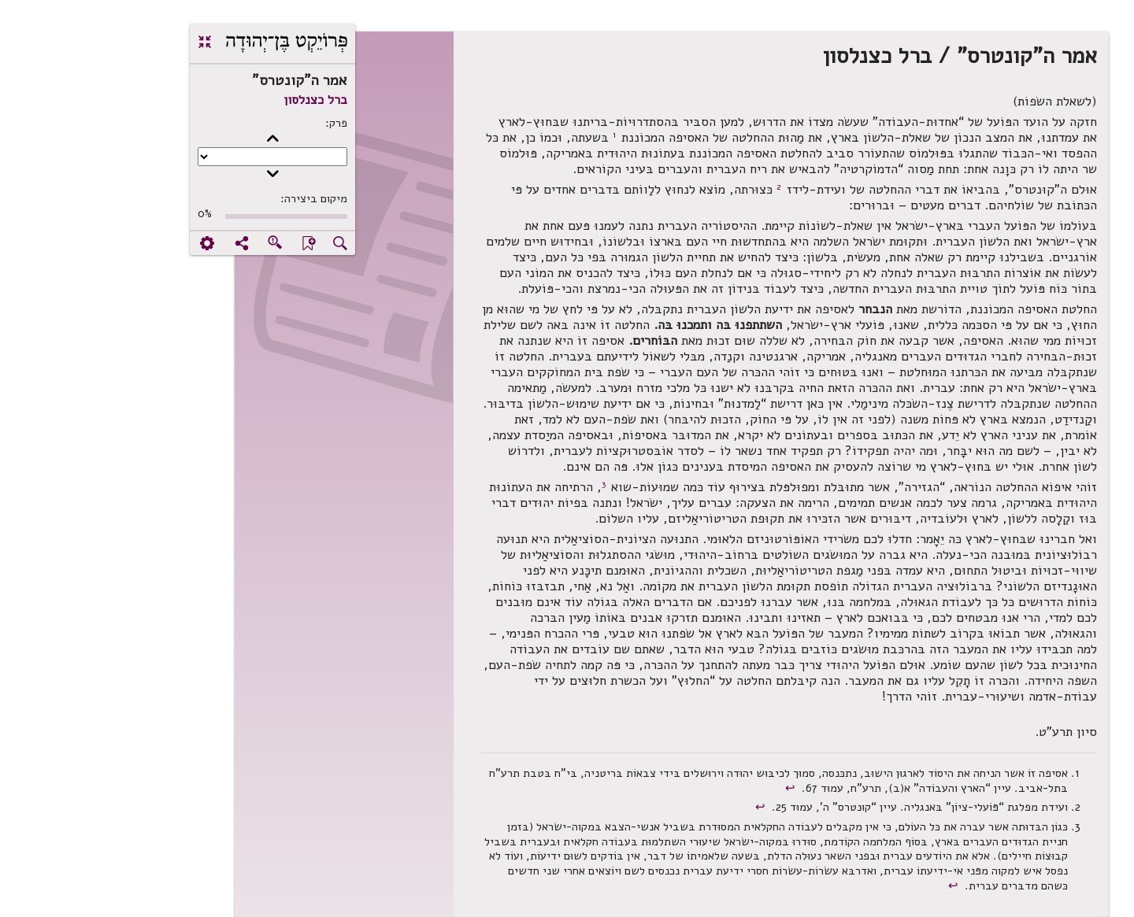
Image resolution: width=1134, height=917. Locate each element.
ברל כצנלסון (211, 100)
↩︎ (687, 788)
